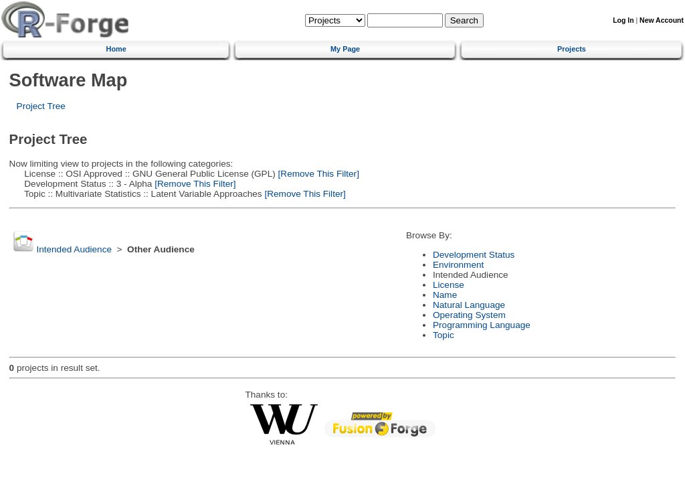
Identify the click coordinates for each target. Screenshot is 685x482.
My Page (345, 49)
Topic (443, 335)
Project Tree (41, 106)
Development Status (473, 255)
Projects (571, 49)
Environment (458, 265)
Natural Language (469, 305)
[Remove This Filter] (317, 174)
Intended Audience (74, 249)
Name (445, 295)
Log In (623, 20)
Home (116, 49)
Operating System (469, 315)
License (448, 285)
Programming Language (481, 325)
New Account (662, 20)
